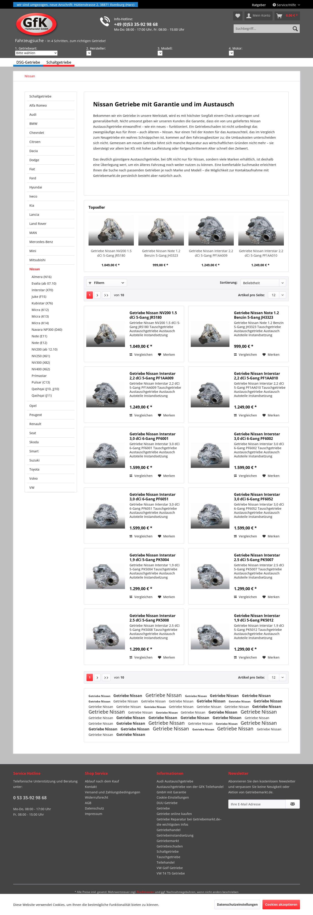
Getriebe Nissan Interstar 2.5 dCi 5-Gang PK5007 (257, 557)
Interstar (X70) (42, 290)
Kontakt (91, 787)
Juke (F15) (39, 296)
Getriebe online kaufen (174, 814)
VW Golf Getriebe (170, 868)
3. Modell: (165, 48)
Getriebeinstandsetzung (175, 835)
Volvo (33, 478)
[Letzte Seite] (106, 295)
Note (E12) (39, 343)
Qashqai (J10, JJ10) (45, 389)
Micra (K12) (40, 310)
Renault (35, 424)
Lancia (34, 214)
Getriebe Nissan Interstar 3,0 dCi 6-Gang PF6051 (153, 496)
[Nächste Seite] (97, 295)
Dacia (33, 151)
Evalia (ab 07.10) (44, 283)
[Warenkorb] (287, 15)
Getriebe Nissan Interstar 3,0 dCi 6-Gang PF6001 (153, 436)
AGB (88, 803)
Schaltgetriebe (40, 96)
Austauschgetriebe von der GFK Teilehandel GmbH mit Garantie (190, 789)
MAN (33, 233)
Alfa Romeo (38, 105)
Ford (32, 178)
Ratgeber (259, 5)
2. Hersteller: (96, 48)
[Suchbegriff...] (266, 28)
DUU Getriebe (167, 803)
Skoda (34, 442)
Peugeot (35, 415)
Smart (33, 451)
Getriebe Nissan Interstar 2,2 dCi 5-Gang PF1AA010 (261, 253)
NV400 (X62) (41, 369)
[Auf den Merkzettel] (166, 354)
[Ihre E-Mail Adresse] (257, 804)
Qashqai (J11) (42, 395)
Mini (32, 251)
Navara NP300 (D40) (47, 329)
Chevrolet (36, 132)
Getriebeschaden (170, 846)
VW (31, 487)
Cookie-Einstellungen (173, 797)
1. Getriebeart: (26, 48)
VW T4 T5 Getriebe (171, 873)
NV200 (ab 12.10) (44, 349)
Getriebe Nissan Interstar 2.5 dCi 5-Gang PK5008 (153, 617)
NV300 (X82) (41, 362)
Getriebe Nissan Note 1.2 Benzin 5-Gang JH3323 (161, 253)
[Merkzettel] (237, 15)
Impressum (93, 814)
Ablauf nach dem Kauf (102, 781)
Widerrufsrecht (96, 797)
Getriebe (163, 808)
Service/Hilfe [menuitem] (285, 5)
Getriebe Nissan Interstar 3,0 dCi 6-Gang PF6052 (257, 496)
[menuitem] (259, 5)
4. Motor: (235, 48)
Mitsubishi (37, 260)
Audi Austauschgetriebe (175, 781)
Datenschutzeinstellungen (237, 904)
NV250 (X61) (41, 356)
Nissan (34, 269)
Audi (32, 114)
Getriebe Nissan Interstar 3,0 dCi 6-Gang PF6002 (257, 436)
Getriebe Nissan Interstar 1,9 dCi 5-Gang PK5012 (257, 617)
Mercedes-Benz (41, 242)
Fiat (32, 169)
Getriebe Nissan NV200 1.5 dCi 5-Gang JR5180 (111, 253)
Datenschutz (94, 808)
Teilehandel (166, 862)
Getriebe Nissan (100, 696)
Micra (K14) (40, 323)
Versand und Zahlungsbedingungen (112, 792)
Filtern (96, 283)
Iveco (33, 196)
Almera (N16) (41, 277)
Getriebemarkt (168, 841)
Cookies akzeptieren (281, 904)
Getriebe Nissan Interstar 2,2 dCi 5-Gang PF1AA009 (211, 253)
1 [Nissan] (90, 295)
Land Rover (37, 223)
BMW (33, 123)
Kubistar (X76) (42, 303)
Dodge (34, 160)
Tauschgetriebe (168, 857)
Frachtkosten (145, 892)
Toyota (34, 469)
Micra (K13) (40, 316)
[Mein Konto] (258, 15)
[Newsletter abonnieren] (292, 804)
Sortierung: (228, 282)
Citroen (35, 142)
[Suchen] (295, 28)
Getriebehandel (169, 830)
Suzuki (34, 460)
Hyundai (35, 187)
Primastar (39, 376)
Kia (31, 205)
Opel (33, 406)
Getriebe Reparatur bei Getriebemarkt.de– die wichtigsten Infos (189, 822)
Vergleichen (141, 354)
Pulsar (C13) (41, 382)
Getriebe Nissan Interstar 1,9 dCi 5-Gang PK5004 (153, 557)
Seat (32, 433)
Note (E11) (39, 336)
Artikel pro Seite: (251, 295)
